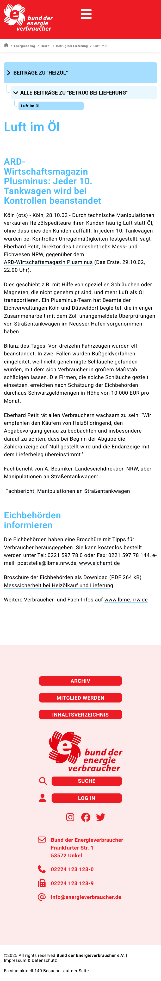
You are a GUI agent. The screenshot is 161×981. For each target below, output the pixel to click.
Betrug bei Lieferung (70, 46)
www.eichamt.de (99, 563)
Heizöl (44, 46)
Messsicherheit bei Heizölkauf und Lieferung (58, 585)
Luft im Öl (30, 106)
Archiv (80, 681)
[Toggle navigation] (147, 14)
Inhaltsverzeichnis (80, 715)
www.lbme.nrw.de (126, 599)
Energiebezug (22, 46)
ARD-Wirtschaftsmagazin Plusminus (48, 262)
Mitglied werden (80, 698)
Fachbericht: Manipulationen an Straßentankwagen (67, 491)
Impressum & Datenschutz (30, 960)
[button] (38, 72)
